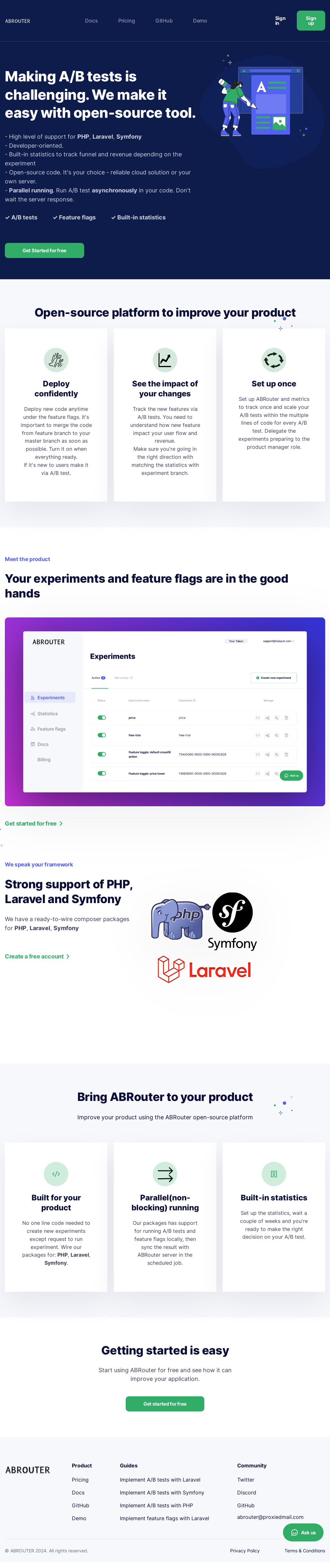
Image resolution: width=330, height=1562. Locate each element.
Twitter (245, 1479)
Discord (246, 1492)
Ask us (303, 1532)
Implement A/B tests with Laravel (160, 1479)
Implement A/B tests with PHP (156, 1505)
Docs (91, 20)
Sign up (311, 20)
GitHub (164, 20)
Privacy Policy (245, 1550)
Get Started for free (44, 250)
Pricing (126, 20)
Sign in (280, 20)
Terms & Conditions (305, 1550)
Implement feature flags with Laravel (164, 1518)
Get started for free (165, 1404)
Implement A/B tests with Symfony (162, 1492)
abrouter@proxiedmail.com (270, 1517)
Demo (200, 20)
